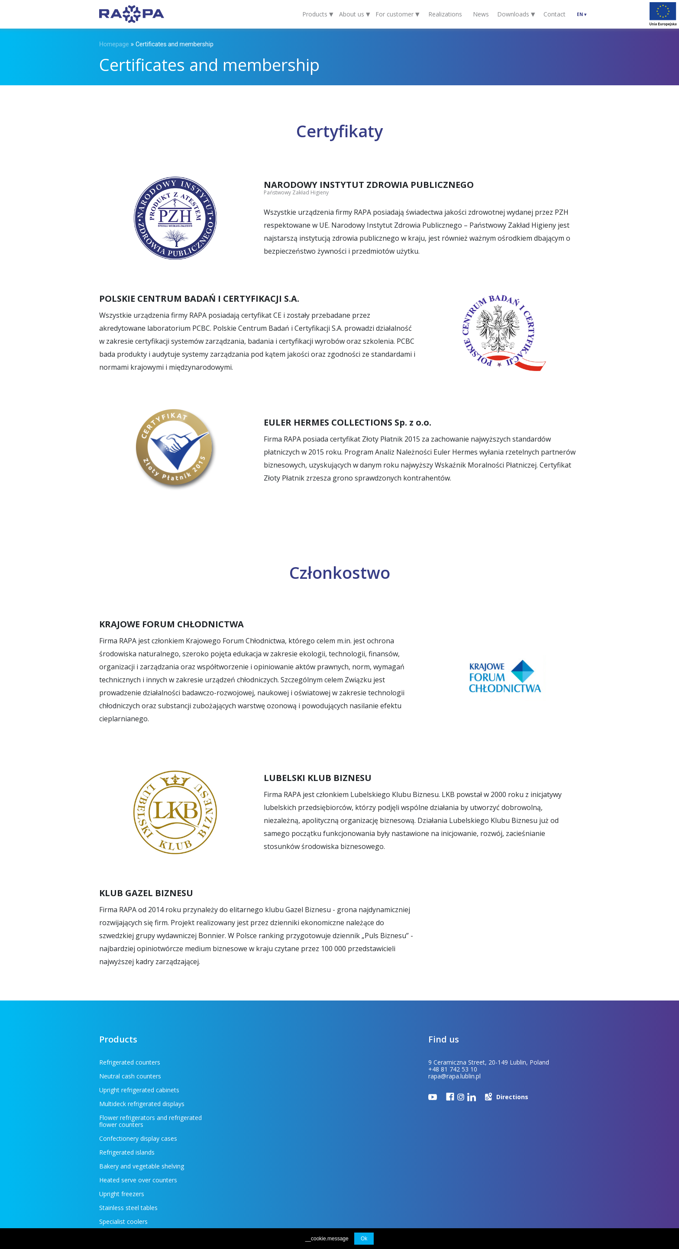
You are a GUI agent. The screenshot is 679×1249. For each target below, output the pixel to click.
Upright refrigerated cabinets (139, 1076)
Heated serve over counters (255, 1117)
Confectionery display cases (255, 1090)
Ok (364, 1239)
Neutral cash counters (247, 1062)
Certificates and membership (174, 44)
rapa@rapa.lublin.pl (454, 1076)
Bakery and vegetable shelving (141, 1117)
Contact (554, 14)
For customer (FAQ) (151, 1185)
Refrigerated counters (129, 1062)
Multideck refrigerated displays (258, 1076)
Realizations (445, 14)
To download (212, 1185)
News (481, 14)
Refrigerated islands (244, 1104)
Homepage (114, 44)
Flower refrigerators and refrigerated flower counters (150, 1093)
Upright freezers (121, 1131)
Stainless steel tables (245, 1131)
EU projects (259, 1185)
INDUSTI (571, 1186)
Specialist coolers (123, 1145)
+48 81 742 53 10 (452, 1069)
